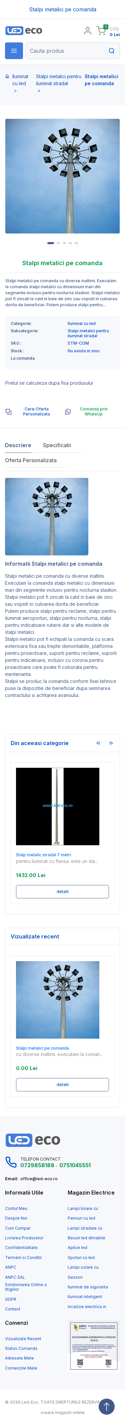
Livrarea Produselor (24, 1238)
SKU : (16, 343)
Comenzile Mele (21, 1368)
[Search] (73, 50)
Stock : (17, 351)
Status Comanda (21, 1348)
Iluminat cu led (20, 79)
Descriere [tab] (18, 445)
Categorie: (21, 323)
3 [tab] (64, 243)
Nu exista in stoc (84, 351)
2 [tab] (58, 243)
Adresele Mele (19, 1358)
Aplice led (77, 1247)
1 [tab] (50, 243)
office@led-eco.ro (39, 1179)
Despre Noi (16, 1218)
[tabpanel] (62, 176)
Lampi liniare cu (83, 1208)
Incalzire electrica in (87, 1306)
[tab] (32, 411)
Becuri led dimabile (86, 1238)
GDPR (10, 1299)
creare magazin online (63, 1412)
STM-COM (78, 343)
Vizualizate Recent (23, 1339)
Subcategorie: (25, 331)
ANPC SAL (15, 1277)
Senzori (75, 1277)
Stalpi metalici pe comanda (34, 576)
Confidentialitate (21, 1247)
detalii (63, 891)
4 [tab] (70, 243)
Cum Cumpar (17, 1228)
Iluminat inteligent (85, 1296)
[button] (14, 50)
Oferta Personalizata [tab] (31, 460)
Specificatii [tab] (57, 445)
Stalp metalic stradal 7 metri (43, 855)
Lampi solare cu (83, 1267)
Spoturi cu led (81, 1257)
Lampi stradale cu (85, 1228)
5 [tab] (76, 243)
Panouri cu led (81, 1218)
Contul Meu (16, 1208)
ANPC (10, 1267)
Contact (12, 1309)
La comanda (23, 358)
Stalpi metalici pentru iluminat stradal (58, 79)
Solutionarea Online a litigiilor (26, 1287)
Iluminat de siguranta (88, 1287)
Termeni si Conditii (23, 1257)
